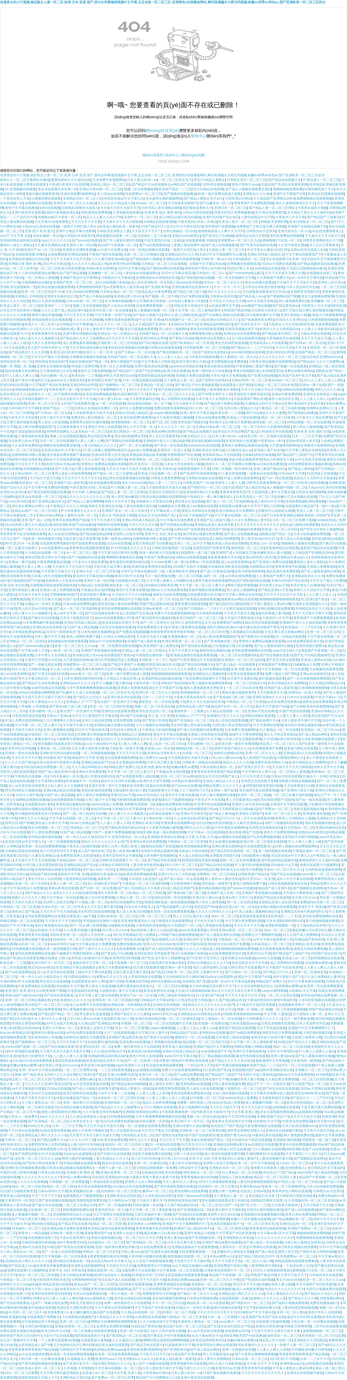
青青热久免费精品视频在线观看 (244, 445)
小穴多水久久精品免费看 (314, 417)
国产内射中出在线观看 (113, 1154)
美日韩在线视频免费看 (94, 1186)
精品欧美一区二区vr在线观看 (208, 1303)
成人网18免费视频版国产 (36, 427)
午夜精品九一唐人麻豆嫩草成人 (210, 497)
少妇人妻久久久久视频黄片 (38, 338)
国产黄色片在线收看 (183, 338)
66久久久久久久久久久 (224, 292)
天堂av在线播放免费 (210, 417)
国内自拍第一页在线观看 (172, 897)
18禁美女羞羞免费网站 (167, 478)
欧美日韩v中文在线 (129, 576)
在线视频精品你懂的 (36, 282)
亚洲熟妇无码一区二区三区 (82, 198)
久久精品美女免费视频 (281, 1079)
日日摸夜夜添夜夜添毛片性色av (265, 292)
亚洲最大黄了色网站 (223, 1191)
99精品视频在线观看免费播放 (295, 1261)
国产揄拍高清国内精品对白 (124, 828)
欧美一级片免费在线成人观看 (219, 194)
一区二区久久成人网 (258, 1261)
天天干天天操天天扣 (15, 1224)
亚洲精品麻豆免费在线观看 (114, 725)
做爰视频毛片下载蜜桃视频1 (172, 800)
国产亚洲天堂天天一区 (250, 324)
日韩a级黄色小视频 (255, 855)
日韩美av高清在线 (223, 296)
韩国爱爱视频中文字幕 (193, 469)
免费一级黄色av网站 (116, 539)
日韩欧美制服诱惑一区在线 (171, 548)
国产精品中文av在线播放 (150, 184)
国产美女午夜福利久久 (31, 380)
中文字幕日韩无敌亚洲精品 (60, 1373)
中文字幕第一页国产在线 (113, 315)
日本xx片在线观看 (300, 697)
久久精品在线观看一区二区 (44, 553)
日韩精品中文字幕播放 (76, 324)
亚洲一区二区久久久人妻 (263, 753)
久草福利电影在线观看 (144, 977)
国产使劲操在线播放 (302, 413)
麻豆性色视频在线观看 (252, 1056)
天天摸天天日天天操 (121, 1266)
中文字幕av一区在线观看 (205, 832)
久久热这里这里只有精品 (192, 1000)
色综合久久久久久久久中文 (284, 1289)
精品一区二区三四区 (61, 1186)
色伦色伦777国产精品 (226, 1126)
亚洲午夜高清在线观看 (28, 212)
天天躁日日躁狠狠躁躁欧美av (197, 991)
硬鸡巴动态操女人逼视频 (112, 1275)
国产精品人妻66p (300, 469)
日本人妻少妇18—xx (142, 180)
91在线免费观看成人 (327, 231)
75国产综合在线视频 (285, 874)
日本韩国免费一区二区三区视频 (206, 348)
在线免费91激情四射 (102, 1042)
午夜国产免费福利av (159, 557)
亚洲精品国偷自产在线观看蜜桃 (194, 1247)
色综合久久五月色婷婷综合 (121, 739)
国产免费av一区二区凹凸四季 (112, 1377)
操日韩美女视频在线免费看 (202, 534)
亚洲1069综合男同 (153, 338)
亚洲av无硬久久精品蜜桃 (191, 1126)
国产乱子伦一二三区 (255, 1205)
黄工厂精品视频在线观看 (216, 1056)
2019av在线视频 (58, 1089)
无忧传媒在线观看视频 (135, 1284)
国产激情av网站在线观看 (164, 268)
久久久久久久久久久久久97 (41, 1177)
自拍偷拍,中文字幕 (284, 865)
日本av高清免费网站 (78, 604)
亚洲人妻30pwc (281, 1056)
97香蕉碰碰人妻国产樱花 (254, 366)
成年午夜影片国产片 (287, 977)
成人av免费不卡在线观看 (87, 1005)
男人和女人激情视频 (307, 427)
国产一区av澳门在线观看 (87, 925)
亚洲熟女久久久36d (257, 194)
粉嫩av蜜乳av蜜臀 (184, 767)
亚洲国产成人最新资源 (70, 483)
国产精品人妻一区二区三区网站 (272, 208)
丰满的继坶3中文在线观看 (19, 981)
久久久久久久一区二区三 (112, 324)
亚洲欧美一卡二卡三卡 (155, 660)
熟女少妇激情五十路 (278, 459)
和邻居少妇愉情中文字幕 (89, 958)
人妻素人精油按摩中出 (187, 245)
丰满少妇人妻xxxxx (206, 897)
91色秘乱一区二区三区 (28, 1228)
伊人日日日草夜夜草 (324, 245)
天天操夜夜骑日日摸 (299, 786)
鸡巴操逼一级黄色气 (216, 883)
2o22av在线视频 (119, 543)
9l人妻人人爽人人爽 (89, 441)
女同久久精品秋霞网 (96, 720)
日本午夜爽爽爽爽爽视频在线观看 (91, 688)
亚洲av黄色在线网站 (101, 268)
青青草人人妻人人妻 (229, 483)
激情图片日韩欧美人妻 (266, 1168)
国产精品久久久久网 (303, 1298)
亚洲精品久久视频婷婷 (208, 674)
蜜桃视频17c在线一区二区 (282, 240)
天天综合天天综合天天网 (227, 301)
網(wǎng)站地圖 (193, 155)
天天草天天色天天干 (292, 1275)
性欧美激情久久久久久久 (72, 1000)
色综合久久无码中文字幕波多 (315, 478)
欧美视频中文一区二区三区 (185, 320)
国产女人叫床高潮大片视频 (144, 1009)
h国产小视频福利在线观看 (85, 557)
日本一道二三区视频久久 (226, 1317)
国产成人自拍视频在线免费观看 (200, 730)
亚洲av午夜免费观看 (286, 394)
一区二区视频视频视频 (97, 753)
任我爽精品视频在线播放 (87, 357)
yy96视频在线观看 (285, 1107)
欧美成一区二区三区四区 (280, 529)
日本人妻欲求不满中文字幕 (102, 329)
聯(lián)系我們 (152, 155)
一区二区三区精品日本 (249, 683)
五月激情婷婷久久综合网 (58, 371)
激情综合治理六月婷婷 (251, 236)
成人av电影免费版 (249, 1289)
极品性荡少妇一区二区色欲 (238, 907)
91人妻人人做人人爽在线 (64, 1298)
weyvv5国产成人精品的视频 (317, 1172)
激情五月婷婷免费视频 (169, 595)
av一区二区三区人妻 (81, 553)
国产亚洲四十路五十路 (296, 790)
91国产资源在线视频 (294, 711)
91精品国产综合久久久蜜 (296, 1042)
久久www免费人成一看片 (169, 562)
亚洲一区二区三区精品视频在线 (28, 1000)
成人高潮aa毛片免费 (179, 1079)
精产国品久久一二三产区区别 (252, 348)
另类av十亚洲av (58, 716)
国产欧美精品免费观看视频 (199, 599)
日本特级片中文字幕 (23, 408)
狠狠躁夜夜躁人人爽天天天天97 (221, 231)
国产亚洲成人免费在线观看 (272, 562)
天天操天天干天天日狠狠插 (122, 222)
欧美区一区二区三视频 (254, 795)
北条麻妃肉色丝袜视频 (258, 455)
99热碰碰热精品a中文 (31, 389)
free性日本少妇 (39, 1126)
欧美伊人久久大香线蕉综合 (279, 329)
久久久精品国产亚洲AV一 (150, 324)
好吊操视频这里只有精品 (39, 1322)
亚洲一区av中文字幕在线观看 (232, 981)
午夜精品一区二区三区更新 (246, 702)
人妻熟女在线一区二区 (80, 515)
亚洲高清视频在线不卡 (241, 329)
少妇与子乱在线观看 (15, 832)
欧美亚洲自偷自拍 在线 (162, 664)
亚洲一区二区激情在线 (310, 972)
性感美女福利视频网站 (87, 1266)
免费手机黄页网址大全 (271, 762)
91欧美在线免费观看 (297, 1121)
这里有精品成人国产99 (192, 706)
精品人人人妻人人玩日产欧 (102, 217)
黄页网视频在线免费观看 (229, 362)
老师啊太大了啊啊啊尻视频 (261, 935)
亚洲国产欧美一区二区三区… (74, 282)
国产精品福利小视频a (145, 259)
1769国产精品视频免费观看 (178, 935)
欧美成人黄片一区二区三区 (239, 222)
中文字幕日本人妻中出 (258, 772)
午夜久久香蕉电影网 (46, 343)
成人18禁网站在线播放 (177, 399)
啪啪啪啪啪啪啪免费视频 (239, 949)
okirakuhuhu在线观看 (203, 445)
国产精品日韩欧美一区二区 (170, 972)
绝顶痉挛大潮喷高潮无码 (251, 394)
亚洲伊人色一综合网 (81, 245)
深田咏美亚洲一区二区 (16, 362)
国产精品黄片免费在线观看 (223, 403)
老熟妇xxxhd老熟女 (186, 236)
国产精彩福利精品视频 (196, 278)
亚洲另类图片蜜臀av (95, 595)
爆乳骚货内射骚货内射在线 (129, 562)
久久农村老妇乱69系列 (190, 818)
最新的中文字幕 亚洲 (87, 758)
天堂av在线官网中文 (74, 1238)
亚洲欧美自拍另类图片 (48, 627)
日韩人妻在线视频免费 (228, 1084)
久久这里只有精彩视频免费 (152, 1261)
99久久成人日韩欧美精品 (182, 315)
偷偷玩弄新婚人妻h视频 (272, 613)
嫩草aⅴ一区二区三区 (157, 1191)
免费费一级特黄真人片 (193, 1102)
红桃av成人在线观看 (93, 585)
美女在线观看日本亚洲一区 (57, 189)
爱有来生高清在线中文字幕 (231, 1121)
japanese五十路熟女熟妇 (68, 380)
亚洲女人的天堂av (331, 282)
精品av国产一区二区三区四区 (37, 511)
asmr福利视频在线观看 (247, 352)
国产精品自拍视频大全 (284, 180)
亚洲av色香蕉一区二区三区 (162, 609)
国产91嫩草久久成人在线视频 (77, 692)
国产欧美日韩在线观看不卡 (42, 1163)
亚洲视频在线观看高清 (243, 264)
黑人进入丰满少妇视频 (132, 911)
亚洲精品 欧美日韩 (145, 823)
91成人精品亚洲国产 (178, 888)
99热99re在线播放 (215, 1033)
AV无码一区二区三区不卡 (26, 1312)
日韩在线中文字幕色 (192, 1168)
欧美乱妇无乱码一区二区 (154, 711)
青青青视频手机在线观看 (154, 1228)
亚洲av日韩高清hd (268, 1326)
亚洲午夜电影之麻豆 (23, 590)
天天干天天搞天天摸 (316, 338)
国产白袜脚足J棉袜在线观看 (222, 315)
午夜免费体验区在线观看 (36, 986)
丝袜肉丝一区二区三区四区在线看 (77, 939)
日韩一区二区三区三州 (154, 916)
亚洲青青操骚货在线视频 (171, 1284)
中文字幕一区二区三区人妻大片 (202, 585)
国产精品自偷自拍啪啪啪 (129, 1084)
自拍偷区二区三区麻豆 (153, 236)
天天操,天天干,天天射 (262, 1363)
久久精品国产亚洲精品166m (274, 198)
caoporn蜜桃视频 (165, 413)
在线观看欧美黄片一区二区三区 (301, 1005)
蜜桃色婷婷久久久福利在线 (71, 180)
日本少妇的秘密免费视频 (312, 534)
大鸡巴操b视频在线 (317, 1033)
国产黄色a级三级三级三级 (232, 697)
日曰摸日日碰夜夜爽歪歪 (18, 1191)
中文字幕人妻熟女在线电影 (305, 450)
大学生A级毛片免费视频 (228, 375)
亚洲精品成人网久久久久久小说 (44, 1135)
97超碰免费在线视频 (90, 543)
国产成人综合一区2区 (98, 869)
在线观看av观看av (232, 506)
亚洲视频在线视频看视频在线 (262, 1214)
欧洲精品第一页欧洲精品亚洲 (129, 1005)
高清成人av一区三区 (297, 958)
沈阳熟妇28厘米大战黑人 (80, 208)
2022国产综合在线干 (326, 953)
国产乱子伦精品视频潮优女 (314, 655)
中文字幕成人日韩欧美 (157, 362)
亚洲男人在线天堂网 (128, 534)
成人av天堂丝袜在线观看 (27, 786)
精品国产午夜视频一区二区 (117, 245)
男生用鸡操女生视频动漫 (23, 790)
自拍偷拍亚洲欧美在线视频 (228, 567)
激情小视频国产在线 (125, 362)
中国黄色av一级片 (271, 441)
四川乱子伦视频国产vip (196, 515)
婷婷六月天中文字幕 (119, 501)
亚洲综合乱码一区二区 (95, 1047)
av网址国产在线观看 (185, 184)
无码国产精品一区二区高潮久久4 (163, 334)
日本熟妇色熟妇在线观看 (203, 478)
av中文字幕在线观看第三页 (273, 939)
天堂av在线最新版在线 (89, 1294)
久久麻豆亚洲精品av (49, 245)
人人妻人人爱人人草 (115, 823)
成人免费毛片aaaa (152, 758)
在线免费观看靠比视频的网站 (309, 464)
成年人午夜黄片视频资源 (90, 1130)
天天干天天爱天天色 (183, 650)
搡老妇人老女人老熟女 (16, 245)
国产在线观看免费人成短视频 (137, 776)
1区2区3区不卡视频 (284, 1359)
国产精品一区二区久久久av (197, 1294)
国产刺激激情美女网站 (257, 320)
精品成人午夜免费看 (156, 292)
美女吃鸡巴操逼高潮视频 (96, 911)
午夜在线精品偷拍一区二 (218, 767)
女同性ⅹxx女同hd (12, 492)
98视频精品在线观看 (328, 958)
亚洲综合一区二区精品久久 (117, 334)
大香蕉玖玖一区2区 (19, 1200)
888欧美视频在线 (12, 1317)
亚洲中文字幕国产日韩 (289, 194)
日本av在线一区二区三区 (84, 301)
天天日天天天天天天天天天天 (258, 525)
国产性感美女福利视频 (160, 1252)
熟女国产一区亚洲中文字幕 (117, 702)
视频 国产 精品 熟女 (30, 1075)
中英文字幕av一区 (328, 697)
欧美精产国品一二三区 (175, 189)
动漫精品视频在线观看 (76, 1107)
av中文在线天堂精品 (262, 301)
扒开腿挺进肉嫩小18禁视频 (311, 1349)
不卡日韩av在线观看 (23, 1130)
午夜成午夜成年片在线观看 (68, 184)
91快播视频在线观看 (26, 949)
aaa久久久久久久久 (55, 240)
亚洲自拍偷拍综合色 (330, 828)
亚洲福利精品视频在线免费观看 (58, 869)
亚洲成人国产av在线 (269, 450)
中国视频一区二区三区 (130, 963)
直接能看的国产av (245, 1070)
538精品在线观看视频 (160, 222)
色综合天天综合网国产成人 (237, 431)
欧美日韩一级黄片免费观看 (238, 744)
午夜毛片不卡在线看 (23, 417)
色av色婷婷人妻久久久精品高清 (28, 525)
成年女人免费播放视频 (135, 408)
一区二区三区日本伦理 (211, 632)
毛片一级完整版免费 (159, 576)
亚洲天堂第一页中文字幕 (107, 786)
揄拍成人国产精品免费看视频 (39, 1009)
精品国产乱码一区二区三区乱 (232, 706)
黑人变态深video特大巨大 (259, 539)
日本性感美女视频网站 (97, 632)
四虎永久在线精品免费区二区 (95, 408)
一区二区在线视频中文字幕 (235, 278)
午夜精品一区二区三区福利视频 (281, 408)
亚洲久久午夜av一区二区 (60, 1028)
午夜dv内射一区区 (146, 683)
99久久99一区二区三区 (205, 408)
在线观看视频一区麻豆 (235, 1298)
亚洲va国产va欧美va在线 (23, 995)
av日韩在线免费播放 (271, 464)
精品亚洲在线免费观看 (282, 571)
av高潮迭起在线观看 (269, 268)
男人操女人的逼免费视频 (73, 473)
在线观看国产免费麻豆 (274, 664)
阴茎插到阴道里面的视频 (156, 375)
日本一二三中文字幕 (306, 436)
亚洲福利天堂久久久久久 (225, 716)
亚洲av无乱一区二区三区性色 (97, 571)
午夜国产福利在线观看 (105, 254)
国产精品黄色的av (285, 306)
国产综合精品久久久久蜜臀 (266, 413)
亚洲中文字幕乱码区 (191, 944)
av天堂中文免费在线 (112, 250)
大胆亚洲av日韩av (238, 198)
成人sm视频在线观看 (201, 506)
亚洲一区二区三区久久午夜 (219, 1280)
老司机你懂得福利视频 (44, 837)
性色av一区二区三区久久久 (223, 282)
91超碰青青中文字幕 (162, 790)
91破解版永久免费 (171, 506)
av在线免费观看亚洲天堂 (304, 641)
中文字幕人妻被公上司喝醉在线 (169, 581)
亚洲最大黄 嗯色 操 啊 (24, 264)
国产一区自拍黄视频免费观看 (308, 678)
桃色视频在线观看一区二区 (116, 236)
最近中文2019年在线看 (117, 781)
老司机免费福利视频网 (286, 236)
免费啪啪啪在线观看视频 (314, 198)
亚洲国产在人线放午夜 (212, 520)
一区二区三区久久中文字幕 (142, 1238)
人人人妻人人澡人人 (172, 357)
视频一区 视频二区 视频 (17, 366)
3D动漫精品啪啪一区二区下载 (149, 403)
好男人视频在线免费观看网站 (209, 683)
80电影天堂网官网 (274, 222)
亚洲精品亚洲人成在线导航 (214, 525)
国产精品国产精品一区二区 (57, 1014)
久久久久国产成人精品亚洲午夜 (64, 310)
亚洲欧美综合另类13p (208, 450)
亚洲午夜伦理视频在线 (79, 334)
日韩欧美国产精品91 (253, 874)
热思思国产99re (216, 529)
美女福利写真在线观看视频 (258, 790)
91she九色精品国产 (84, 823)
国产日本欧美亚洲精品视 (281, 515)
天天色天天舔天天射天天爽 (240, 991)
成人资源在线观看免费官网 (224, 1154)
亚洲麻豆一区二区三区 (311, 1070)
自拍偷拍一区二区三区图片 (218, 1186)
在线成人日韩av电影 (193, 851)
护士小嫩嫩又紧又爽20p (113, 683)
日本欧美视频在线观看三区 (321, 739)
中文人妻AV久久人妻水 (48, 1019)
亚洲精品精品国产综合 (97, 762)
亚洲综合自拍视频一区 (169, 1005)
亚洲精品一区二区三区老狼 (211, 1284)
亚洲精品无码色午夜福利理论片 (304, 911)
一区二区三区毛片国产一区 (218, 1205)
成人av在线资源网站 (63, 534)
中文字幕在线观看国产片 (304, 254)
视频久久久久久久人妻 (28, 897)
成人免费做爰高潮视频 (79, 343)
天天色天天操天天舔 (45, 478)
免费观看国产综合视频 (183, 455)
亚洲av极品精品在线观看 (61, 790)
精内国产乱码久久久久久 (184, 1009)
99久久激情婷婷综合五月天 (295, 203)
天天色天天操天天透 (238, 613)
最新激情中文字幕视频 (272, 1061)
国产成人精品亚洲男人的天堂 (276, 1252)
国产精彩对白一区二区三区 (207, 487)
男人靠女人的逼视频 (52, 422)
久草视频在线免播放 (127, 212)
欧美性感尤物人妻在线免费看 (116, 604)
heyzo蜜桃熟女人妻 (98, 1298)
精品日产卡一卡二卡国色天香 (268, 1084)
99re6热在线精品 (43, 1224)
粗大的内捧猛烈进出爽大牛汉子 (212, 986)
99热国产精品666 (236, 310)
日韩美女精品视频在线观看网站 (272, 362)
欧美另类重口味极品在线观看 (148, 786)
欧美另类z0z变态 (326, 1121)
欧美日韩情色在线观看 (79, 1093)
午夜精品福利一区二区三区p (313, 851)
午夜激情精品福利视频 (79, 879)
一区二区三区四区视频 (316, 1079)
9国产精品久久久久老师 (42, 893)
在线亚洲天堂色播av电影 (167, 963)
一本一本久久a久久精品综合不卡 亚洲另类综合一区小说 (104, 837)
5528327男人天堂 (240, 268)
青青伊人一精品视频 (33, 1233)
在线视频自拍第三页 (321, 273)
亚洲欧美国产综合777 (273, 1116)
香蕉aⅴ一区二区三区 (93, 431)
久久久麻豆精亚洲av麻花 (109, 259)
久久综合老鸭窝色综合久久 (257, 986)
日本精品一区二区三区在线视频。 (165, 264)
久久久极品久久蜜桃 (127, 1340)
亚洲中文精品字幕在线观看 (75, 231)
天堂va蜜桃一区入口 (55, 375)
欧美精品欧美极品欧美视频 (146, 455)
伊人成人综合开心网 (65, 669)
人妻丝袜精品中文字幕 (257, 217)
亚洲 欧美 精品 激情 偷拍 (162, 212)
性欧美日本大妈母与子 (212, 1112)
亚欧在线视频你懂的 (319, 823)
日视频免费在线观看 (46, 198)
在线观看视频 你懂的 (200, 240)
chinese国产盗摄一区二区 (24, 1047)
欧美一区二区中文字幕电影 (254, 1163)
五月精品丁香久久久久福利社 (308, 212)
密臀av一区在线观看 (204, 562)
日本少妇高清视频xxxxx (299, 1126)
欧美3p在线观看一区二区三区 (39, 497)
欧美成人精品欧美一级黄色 (119, 226)
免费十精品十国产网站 (281, 674)
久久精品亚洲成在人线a (87, 1116)
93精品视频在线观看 (259, 716)
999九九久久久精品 (329, 389)
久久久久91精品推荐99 (79, 893)
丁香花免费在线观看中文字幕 (203, 678)
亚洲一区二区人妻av (291, 1312)
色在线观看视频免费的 (121, 758)
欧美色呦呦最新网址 (195, 846)
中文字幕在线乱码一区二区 (41, 678)
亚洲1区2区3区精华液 (65, 352)
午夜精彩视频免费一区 (178, 1112)
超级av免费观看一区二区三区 (103, 1219)
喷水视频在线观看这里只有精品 (61, 744)
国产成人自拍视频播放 (221, 245)
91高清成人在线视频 (322, 473)
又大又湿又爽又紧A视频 (104, 907)
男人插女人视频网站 (173, 329)
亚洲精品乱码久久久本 (181, 254)
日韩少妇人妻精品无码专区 (304, 1242)
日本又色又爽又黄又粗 (163, 762)
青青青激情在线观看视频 (267, 1228)
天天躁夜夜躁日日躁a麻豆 (238, 809)
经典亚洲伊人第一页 (63, 389)
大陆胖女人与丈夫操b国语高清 (323, 306)
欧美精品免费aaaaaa (183, 1280)
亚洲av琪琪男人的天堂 (302, 441)
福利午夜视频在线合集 (62, 212)
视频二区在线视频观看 (140, 189)
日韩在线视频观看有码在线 (288, 883)
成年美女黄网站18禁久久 (30, 506)
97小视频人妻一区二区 (127, 487)
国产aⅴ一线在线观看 (277, 478)
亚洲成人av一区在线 (265, 543)
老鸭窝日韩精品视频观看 (297, 781)
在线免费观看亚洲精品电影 (67, 254)
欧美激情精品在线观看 (282, 548)
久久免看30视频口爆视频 (174, 417)
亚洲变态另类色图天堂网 (259, 781)
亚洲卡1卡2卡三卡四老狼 (176, 874)
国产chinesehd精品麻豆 (245, 273)
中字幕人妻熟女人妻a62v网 (270, 604)
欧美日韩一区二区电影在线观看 (267, 436)
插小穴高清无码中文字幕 (58, 851)
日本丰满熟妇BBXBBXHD (82, 678)
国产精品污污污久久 (224, 818)
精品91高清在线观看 (117, 1163)
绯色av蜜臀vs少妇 (223, 1256)
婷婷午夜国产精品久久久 (232, 748)
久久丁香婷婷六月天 (194, 790)
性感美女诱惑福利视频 (28, 1023)
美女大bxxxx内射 (134, 483)
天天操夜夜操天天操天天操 (93, 413)
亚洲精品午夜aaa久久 (293, 557)
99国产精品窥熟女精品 (156, 604)
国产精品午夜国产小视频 (126, 664)
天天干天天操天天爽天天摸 (284, 273)
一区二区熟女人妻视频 (41, 278)
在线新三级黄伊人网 (306, 1037)
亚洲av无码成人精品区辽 (265, 254)
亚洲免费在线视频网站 (176, 823)
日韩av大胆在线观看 (197, 212)
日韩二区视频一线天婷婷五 (231, 469)
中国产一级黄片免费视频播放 (113, 832)
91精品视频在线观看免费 (82, 1163)
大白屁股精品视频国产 (78, 1317)
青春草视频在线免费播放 (206, 590)
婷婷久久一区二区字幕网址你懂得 (24, 180)
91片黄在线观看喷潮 (270, 212)
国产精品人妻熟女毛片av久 (203, 198)
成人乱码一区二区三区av (167, 744)
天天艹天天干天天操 (46, 1196)
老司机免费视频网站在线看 (120, 609)
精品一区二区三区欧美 (277, 417)
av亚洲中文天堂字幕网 (153, 781)
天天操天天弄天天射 (33, 595)
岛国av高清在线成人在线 (308, 250)
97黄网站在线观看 (262, 1247)
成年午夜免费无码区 (71, 1242)
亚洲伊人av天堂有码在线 (250, 804)
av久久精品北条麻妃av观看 (192, 1266)
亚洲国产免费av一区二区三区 (309, 1228)
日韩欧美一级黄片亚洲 (125, 748)
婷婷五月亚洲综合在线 (119, 375)
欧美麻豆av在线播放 (240, 958)
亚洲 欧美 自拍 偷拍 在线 (312, 431)
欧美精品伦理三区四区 (149, 1275)
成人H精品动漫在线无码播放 (180, 217)
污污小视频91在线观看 (152, 725)
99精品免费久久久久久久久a (223, 786)
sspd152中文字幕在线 (180, 1056)
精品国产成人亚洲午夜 (274, 888)
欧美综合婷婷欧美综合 (307, 1093)
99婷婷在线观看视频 (112, 525)
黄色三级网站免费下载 (82, 636)
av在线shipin (30, 1028)
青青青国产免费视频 (220, 226)
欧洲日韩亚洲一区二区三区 (182, 641)
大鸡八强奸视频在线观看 (230, 1093)
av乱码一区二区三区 (33, 944)
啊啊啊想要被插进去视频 (124, 557)
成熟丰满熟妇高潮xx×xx (224, 627)
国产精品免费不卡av (264, 720)
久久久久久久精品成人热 (116, 203)
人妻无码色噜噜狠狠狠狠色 (257, 1182)
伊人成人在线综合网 (193, 855)
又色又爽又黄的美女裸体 (90, 748)
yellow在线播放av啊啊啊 (36, 692)
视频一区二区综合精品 (203, 1116)
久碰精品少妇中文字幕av (264, 403)
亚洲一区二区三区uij (74, 1322)
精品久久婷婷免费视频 (48, 301)
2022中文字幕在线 (56, 264)
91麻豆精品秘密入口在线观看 (118, 529)
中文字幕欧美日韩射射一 (151, 301)
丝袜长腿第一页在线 (48, 236)
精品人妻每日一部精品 (136, 1089)
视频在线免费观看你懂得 (61, 445)
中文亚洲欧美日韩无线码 (282, 739)
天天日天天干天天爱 (86, 222)
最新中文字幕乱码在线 (208, 264)
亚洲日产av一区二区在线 (42, 250)
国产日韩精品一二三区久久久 (205, 609)
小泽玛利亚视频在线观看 (316, 1000)
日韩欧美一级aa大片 (215, 259)
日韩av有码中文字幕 (53, 1191)
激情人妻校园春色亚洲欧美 (204, 688)
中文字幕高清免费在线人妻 (269, 1093)
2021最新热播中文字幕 (262, 315)
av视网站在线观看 (38, 203)
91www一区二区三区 (151, 203)
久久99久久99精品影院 (117, 636)
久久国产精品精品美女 (228, 1000)
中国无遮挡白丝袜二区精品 (197, 222)
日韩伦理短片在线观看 (244, 967)
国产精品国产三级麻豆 (323, 217)
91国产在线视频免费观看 (81, 599)
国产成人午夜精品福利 (95, 296)
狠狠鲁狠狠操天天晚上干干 (38, 1377)
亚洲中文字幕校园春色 (248, 1051)
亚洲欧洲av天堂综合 (74, 1377)
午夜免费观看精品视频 (53, 562)
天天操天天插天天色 (77, 725)
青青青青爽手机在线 (46, 334)
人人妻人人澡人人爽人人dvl (196, 1028)
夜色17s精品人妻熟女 (209, 180)
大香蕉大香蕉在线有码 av (192, 697)
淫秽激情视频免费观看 (133, 800)
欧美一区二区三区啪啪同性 (284, 1186)
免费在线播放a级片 (131, 944)
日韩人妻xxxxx (131, 1252)
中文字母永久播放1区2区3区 (268, 250)
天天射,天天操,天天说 (201, 837)
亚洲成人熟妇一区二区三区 (109, 184)
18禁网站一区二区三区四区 (216, 874)
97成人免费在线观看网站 (242, 478)
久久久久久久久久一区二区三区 (282, 357)
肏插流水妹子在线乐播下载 (270, 1037)
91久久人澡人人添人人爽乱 (324, 380)
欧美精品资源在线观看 (55, 1284)
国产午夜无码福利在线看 (258, 245)
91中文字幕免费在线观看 (305, 981)
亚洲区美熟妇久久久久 (268, 697)
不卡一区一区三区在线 (168, 1303)
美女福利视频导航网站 (168, 1298)
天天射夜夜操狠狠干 (183, 203)
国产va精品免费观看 (245, 1033)
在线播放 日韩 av (56, 958)
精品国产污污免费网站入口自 (157, 1377)
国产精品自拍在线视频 (216, 865)
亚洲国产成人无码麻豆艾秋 (235, 553)
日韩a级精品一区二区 (248, 259)
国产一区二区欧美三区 (140, 1061)
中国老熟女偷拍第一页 (152, 655)
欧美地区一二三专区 (56, 306)
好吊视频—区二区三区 (206, 1098)
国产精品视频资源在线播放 (317, 264)
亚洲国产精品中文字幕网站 (79, 278)
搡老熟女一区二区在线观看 (158, 702)
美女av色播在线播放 (260, 282)
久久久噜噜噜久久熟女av (61, 720)
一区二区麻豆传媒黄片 (22, 548)
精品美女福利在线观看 (111, 1345)
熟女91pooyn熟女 (41, 967)
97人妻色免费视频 (44, 832)
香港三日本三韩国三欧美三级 (122, 846)
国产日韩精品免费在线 (176, 525)
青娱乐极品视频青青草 (42, 194)
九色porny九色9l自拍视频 (39, 226)
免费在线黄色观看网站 (121, 320)
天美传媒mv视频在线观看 (147, 1256)
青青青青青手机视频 (290, 567)
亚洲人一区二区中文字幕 (192, 543)
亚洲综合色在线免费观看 (242, 334)
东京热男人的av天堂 (23, 441)
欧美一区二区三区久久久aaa (76, 646)
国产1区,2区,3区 (164, 422)
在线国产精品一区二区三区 (314, 352)
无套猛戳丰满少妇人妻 (129, 790)
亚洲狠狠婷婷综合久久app (72, 1214)
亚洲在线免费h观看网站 (77, 194)
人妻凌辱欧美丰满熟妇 (223, 389)
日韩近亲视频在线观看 (277, 1023)
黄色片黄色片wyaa (245, 184)
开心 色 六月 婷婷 (161, 716)
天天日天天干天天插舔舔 (58, 911)
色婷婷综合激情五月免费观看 (85, 1037)
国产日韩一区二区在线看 (98, 888)
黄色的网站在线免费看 (190, 1191)
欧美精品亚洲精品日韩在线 (28, 259)
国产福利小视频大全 (147, 315)
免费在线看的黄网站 (299, 371)
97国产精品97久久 (154, 226)
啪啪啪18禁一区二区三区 (194, 748)
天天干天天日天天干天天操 (283, 595)
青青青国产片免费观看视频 (253, 203)
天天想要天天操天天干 (57, 571)
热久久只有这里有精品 (280, 734)
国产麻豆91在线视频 (43, 618)
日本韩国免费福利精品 (28, 632)
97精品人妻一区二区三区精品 (144, 650)
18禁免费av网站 (331, 1298)
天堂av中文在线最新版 (44, 1093)
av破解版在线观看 (121, 925)
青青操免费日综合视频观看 (51, 320)
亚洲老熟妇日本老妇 (238, 1238)
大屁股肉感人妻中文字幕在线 (272, 492)
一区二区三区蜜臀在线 (79, 1070)
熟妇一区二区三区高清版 (291, 1047)
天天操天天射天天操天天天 (120, 208)
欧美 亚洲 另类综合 (161, 469)
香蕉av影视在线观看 (219, 366)
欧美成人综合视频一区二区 (158, 473)
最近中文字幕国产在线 (165, 688)
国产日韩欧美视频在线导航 (129, 981)
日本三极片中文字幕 (54, 417)
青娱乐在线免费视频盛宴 (297, 1144)
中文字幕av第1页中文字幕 (276, 1233)
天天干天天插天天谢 (105, 520)
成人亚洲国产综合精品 (135, 613)
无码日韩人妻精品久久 (240, 408)
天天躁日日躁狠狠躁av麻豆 (306, 268)
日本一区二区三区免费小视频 (293, 520)
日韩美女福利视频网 (310, 492)
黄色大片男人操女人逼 (41, 1289)
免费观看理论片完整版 (198, 1149)
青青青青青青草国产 (234, 492)
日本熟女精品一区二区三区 (120, 292)
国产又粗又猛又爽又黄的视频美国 (307, 310)
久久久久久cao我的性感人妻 (60, 329)
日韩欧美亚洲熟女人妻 (113, 231)
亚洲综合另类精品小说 (319, 394)
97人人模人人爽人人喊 (21, 375)
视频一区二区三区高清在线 (154, 706)
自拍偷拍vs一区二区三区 (106, 1242)
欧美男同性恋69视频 (124, 264)
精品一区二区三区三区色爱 (38, 1275)
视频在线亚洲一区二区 (103, 1270)
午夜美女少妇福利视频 (158, 730)
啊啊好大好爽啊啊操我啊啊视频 (114, 1322)
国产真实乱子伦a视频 (218, 236)
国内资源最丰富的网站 (21, 371)
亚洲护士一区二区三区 (140, 217)
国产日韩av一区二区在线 (307, 343)
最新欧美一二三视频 (189, 711)
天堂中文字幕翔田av (282, 1051)
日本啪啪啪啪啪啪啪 (322, 320)
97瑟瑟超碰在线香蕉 (30, 431)
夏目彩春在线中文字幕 (212, 1079)
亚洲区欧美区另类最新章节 (154, 953)
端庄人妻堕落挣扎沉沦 (209, 967)
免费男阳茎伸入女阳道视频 (80, 855)
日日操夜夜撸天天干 (71, 427)
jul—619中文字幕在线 (307, 278)
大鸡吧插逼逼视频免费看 (323, 869)
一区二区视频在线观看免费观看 (148, 1126)
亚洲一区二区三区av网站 (178, 776)
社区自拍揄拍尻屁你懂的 (213, 823)
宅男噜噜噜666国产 (90, 287)
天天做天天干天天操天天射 (324, 236)
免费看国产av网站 (229, 622)
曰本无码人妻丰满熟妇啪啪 (161, 208)
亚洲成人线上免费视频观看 (59, 590)
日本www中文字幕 (291, 473)
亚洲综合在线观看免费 (117, 711)
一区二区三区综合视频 (171, 986)
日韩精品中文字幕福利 (117, 278)
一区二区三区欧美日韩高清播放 (61, 268)
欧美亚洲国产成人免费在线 (159, 646)
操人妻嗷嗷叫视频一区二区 (153, 310)
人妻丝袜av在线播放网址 (141, 273)
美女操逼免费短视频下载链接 (68, 455)
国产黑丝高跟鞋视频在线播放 (48, 492)
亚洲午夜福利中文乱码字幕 (304, 403)
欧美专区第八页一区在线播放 (110, 310)
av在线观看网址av (54, 548)
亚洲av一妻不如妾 (312, 385)
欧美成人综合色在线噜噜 (229, 543)
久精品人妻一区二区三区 (227, 250)
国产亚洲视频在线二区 (220, 641)
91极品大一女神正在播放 (43, 604)
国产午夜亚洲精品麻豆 (184, 539)
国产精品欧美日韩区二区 (279, 334)
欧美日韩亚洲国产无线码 (275, 800)
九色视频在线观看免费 (325, 669)
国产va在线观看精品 (154, 245)
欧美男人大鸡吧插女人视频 (295, 818)
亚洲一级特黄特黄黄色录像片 (116, 1247)
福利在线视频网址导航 (125, 902)
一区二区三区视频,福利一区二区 (199, 576)
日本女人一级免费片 (23, 1116)
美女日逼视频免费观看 (317, 296)
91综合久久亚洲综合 (291, 320)
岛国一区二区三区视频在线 (143, 254)
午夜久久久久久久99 (199, 1368)
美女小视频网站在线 (193, 1107)
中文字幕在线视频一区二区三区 (238, 515)
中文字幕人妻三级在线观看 (98, 995)
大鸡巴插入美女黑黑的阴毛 (231, 725)
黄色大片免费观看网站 (328, 315)
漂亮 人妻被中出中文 (207, 972)
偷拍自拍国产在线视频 (162, 846)
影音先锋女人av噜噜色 (307, 585)
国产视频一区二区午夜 (161, 296)
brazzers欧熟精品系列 (16, 1033)
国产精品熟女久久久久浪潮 (28, 352)
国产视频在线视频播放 (179, 194)
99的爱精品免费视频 (96, 212)
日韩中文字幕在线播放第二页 (142, 571)
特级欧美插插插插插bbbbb (242, 1014)
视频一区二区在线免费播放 (239, 860)
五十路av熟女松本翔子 (313, 925)
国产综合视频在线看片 (155, 343)
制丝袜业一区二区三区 (35, 483)
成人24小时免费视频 (99, 897)
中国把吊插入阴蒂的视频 (18, 1172)
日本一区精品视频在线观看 (148, 250)
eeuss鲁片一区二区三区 (87, 674)
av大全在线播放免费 (179, 1219)
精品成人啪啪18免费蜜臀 (300, 525)
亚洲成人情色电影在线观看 (207, 734)
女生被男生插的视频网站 (164, 198)
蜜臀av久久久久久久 (111, 977)
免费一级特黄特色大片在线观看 (137, 1047)
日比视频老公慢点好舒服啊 (232, 646)
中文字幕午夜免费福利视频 (47, 487)
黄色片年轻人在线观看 (104, 427)
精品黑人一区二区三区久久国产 (282, 744)
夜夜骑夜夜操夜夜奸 (254, 916)
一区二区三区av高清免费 (244, 688)
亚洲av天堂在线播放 (263, 711)
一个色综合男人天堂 (15, 198)
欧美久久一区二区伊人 (41, 324)
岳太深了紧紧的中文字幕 (18, 1340)
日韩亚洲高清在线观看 (28, 716)
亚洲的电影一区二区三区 (122, 1102)
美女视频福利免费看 (245, 529)
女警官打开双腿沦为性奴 (43, 660)
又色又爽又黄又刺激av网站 (284, 632)
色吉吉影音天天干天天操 (78, 399)
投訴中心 (172, 155)
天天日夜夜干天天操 (187, 403)
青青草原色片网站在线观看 (291, 1191)
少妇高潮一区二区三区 (44, 1210)
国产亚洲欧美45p (157, 287)
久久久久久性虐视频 (88, 320)
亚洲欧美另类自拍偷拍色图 (59, 753)
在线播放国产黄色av (119, 655)
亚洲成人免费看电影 (321, 567)
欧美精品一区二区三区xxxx (320, 730)
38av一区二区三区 (224, 916)
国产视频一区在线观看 (290, 366)
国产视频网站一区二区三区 (119, 385)
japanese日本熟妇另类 (185, 366)
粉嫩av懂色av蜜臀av (25, 1065)
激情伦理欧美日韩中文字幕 (44, 557)
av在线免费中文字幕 (224, 306)
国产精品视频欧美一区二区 (176, 352)
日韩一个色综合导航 (188, 1154)
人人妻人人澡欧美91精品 (319, 329)
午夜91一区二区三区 (20, 1140)
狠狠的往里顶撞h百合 (106, 874)
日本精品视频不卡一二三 (39, 399)
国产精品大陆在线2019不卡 (258, 1256)
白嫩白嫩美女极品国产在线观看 (96, 1312)
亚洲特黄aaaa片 (251, 1186)
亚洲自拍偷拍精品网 (150, 1019)
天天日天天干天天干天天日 (81, 478)
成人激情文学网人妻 (164, 1084)
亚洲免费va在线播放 (134, 1042)
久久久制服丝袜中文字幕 (158, 1322)
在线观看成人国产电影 (235, 385)
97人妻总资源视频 (231, 473)
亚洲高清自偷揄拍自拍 (72, 804)
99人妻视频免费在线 (294, 301)
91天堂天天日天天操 (196, 1144)
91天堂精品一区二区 (299, 828)
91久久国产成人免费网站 (301, 935)
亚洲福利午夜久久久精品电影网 (166, 441)
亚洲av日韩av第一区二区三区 (100, 189)
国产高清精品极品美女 (48, 501)
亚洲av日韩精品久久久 (222, 320)
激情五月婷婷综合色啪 (197, 511)
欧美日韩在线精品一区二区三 (308, 1102)
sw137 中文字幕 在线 (15, 236)
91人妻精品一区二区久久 (238, 357)
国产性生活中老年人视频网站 (321, 529)
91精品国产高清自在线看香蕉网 (284, 184)
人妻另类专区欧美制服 (146, 865)
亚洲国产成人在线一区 (223, 893)
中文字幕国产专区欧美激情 (48, 385)
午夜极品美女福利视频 (97, 590)
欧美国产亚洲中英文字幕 (297, 375)
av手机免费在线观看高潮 (84, 1033)
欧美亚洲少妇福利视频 (144, 1051)
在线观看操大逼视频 (95, 1340)
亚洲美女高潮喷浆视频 (79, 250)
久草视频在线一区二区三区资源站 (312, 1200)
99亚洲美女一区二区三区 (147, 459)
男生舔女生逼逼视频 (189, 501)
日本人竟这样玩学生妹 (302, 287)
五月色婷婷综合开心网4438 (183, 977)
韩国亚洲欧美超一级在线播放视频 (161, 832)
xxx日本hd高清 (19, 501)
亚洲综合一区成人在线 (156, 385)
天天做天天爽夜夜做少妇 (242, 618)
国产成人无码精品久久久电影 (139, 888)
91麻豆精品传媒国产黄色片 (263, 627)
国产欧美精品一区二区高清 (193, 343)
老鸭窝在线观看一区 (139, 804)
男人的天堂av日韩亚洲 (34, 609)
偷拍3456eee (100, 809)
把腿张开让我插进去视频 (276, 511)
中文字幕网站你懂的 (268, 725)
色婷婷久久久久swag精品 (18, 1284)
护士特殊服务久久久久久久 (80, 511)
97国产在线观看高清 (79, 403)
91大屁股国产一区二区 (184, 925)
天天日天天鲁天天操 (46, 599)
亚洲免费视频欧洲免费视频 (305, 501)
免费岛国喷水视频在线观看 (31, 809)
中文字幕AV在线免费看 (52, 222)
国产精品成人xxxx (251, 296)
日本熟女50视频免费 (15, 320)
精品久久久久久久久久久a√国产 (104, 842)
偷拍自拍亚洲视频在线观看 (128, 348)
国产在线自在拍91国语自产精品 (230, 1326)
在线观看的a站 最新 (39, 804)
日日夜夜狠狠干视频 (185, 883)
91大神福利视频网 (118, 301)
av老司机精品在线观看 (47, 688)
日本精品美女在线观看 (325, 1275)
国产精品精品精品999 (95, 534)
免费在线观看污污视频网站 (319, 865)
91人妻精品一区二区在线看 (279, 730)
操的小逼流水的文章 (283, 399)
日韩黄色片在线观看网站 (174, 921)
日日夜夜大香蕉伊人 (266, 310)
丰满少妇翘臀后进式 (122, 1075)
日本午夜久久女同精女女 (214, 399)
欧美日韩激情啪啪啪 (249, 571)
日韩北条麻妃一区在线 (179, 231)
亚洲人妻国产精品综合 (269, 469)
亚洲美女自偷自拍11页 (60, 296)
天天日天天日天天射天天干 (216, 1312)
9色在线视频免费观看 (104, 483)
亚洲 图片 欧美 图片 (39, 231)
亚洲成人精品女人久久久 (221, 781)
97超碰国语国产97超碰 (27, 581)
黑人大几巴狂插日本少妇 (191, 916)
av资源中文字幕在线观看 (288, 804)
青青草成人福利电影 (176, 1047)
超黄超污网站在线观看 (300, 748)
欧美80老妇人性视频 (241, 441)
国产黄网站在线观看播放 (123, 441)
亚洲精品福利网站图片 (215, 324)
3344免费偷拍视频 (215, 669)
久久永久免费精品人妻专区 (250, 520)
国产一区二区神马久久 (156, 622)
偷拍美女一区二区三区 (125, 585)
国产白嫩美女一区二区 (215, 203)
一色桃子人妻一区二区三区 (115, 1168)
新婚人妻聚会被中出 (39, 739)
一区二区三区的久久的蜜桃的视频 (266, 427)
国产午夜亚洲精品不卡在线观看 (196, 660)
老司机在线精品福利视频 (132, 1298)
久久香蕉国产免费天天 (272, 278)
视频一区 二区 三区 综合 (160, 599)
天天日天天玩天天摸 (130, 753)
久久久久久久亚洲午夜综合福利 (48, 1084)
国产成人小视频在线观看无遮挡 (248, 189)
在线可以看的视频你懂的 (265, 1210)
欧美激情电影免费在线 (89, 1200)
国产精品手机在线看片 (163, 860)
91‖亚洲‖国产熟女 (314, 599)
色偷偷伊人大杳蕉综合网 (154, 501)
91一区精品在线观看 (290, 636)
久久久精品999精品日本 (326, 683)
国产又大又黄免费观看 (148, 1289)
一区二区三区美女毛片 (175, 180)
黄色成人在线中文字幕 (51, 823)
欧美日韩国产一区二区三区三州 (199, 618)
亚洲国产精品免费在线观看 (221, 1242)
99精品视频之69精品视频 (253, 1047)
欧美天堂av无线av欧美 (63, 464)
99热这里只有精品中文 (190, 306)
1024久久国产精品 (29, 795)
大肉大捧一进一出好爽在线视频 (313, 1322)
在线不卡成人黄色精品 (259, 1075)
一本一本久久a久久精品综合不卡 (42, 977)
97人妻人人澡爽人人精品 (316, 1051)
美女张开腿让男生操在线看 (190, 725)
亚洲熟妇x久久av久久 (138, 1359)
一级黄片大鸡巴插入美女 (78, 226)
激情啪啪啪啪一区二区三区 (130, 422)
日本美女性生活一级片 (85, 1121)
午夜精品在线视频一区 (31, 776)
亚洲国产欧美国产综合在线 (265, 1317)
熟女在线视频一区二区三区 (47, 828)
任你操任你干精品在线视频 (76, 529)
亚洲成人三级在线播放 (242, 417)
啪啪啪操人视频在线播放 (299, 543)
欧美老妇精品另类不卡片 (120, 622)
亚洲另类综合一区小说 (294, 231)
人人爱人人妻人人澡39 (292, 716)
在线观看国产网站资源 (250, 399)
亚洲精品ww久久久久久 (77, 683)
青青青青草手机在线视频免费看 (23, 534)
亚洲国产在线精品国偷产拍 (307, 226)
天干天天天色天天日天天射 (244, 995)
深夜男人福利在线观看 (16, 772)
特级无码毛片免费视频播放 (234, 212)
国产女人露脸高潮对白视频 (122, 240)
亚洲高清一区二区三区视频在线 (115, 1000)
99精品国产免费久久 (123, 767)
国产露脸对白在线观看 (257, 636)
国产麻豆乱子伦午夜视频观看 (196, 385)
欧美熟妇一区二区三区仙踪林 (242, 660)
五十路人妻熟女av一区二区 (41, 1102)
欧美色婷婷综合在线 (158, 991)
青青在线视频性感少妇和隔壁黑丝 (257, 371)
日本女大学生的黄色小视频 (20, 310)
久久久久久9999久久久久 (213, 911)
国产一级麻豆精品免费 (44, 664)
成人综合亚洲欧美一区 (148, 282)
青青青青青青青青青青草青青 (171, 632)
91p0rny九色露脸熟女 (220, 977)
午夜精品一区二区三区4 (17, 1280)
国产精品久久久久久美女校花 (232, 1061)
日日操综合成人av (238, 450)
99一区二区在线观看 (242, 902)
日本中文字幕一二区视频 (116, 1093)
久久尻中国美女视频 (292, 245)
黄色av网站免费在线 (166, 431)
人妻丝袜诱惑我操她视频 (299, 1308)
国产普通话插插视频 (262, 375)
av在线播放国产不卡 (215, 1051)
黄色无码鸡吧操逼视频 (206, 329)
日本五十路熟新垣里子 (76, 618)
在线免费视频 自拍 (126, 720)
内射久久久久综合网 (61, 1075)
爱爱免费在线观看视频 (190, 604)
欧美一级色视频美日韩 (44, 539)
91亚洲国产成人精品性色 (246, 487)
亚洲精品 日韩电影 (28, 296)
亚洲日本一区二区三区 (230, 208)
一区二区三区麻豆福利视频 (292, 795)
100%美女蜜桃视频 (216, 184)
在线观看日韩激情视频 (272, 1322)
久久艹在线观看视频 (119, 1033)
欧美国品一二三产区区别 (303, 627)
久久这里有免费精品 (26, 445)
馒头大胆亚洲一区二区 (114, 893)
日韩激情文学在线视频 (275, 431)
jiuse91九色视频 (268, 958)
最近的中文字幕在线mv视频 (93, 576)
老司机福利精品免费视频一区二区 (45, 767)
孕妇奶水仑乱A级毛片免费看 (229, 422)
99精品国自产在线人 (185, 1033)
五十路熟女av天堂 (121, 1200)
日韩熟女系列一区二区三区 (246, 180)
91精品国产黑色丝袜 (310, 939)
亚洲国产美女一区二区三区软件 (125, 511)
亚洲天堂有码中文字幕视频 (122, 855)
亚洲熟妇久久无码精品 (310, 1340)
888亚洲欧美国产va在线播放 (74, 525)
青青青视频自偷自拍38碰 (198, 1177)
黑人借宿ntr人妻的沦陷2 (222, 879)
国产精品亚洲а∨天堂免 (275, 590)
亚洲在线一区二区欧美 (53, 748)
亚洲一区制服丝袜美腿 (145, 1079)
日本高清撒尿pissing (244, 1023)
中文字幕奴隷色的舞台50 (88, 348)
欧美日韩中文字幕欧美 (228, 1210)
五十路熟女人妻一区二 (180, 380)
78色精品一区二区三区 (86, 828)
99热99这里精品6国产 (51, 362)
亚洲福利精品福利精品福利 (20, 240)
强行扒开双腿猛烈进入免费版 (115, 660)
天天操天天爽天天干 (151, 1200)
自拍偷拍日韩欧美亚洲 (160, 585)
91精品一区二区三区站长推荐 (275, 385)
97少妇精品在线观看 (208, 189)
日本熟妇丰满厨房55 (79, 236)
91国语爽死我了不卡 (319, 189)
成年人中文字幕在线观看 (295, 879)
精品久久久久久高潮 (238, 762)
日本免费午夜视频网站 (108, 180)
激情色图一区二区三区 (268, 422)
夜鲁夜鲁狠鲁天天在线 (224, 557)
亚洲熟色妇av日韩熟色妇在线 (157, 278)
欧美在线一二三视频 (86, 375)
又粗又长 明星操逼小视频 (117, 515)
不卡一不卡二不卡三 (228, 287)
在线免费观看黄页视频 (66, 800)
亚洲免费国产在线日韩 (230, 1266)
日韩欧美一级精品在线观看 (201, 762)
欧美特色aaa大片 (108, 1359)
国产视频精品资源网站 (309, 888)
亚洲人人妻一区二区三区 (314, 511)
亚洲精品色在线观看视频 (181, 259)
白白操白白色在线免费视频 (33, 1061)
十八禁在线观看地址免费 (36, 273)
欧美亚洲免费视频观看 (99, 394)
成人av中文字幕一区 (68, 613)
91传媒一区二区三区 (197, 753)
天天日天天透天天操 (254, 776)
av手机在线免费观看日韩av (197, 809)
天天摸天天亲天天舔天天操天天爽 (46, 697)
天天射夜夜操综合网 (144, 399)
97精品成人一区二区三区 (321, 180)
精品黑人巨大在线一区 (275, 1340)
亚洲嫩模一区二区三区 (104, 273)
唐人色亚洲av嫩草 (124, 497)
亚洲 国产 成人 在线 (35, 520)
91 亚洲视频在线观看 (20, 189)
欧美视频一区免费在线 (211, 1023)
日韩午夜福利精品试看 (201, 869)
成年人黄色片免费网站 (92, 795)
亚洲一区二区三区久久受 (282, 814)
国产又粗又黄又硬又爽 (28, 1219)
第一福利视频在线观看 (274, 851)
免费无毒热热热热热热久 (135, 986)
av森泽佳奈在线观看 (267, 1135)
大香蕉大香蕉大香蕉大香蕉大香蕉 (154, 1177)
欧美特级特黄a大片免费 (200, 492)
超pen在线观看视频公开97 (114, 618)
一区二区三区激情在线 (183, 1019)
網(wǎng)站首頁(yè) (162, 130)
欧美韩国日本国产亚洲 (104, 380)
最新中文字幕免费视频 (94, 371)
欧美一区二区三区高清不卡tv (42, 292)
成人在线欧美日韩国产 (139, 669)
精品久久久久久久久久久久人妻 (86, 497)
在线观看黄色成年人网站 (89, 981)
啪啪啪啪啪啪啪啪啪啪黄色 (279, 599)
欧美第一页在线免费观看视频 (43, 846)
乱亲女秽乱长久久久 (15, 394)
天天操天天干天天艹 (146, 231)
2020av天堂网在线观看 (278, 264)
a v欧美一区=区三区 (64, 650)
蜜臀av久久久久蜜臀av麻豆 (76, 1079)
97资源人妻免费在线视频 (186, 627)
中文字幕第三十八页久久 (304, 1154)
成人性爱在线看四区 (99, 776)
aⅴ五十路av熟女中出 (101, 744)
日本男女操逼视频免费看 (245, 674)
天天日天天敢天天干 (290, 348)
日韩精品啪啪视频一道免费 (156, 1168)
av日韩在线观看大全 (164, 814)
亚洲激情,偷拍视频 (316, 814)
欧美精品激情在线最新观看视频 (193, 655)
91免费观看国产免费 (267, 748)
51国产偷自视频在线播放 (53, 1200)
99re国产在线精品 (133, 716)
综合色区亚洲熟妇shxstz (324, 357)
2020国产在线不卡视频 (190, 567)
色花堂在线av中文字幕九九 (124, 198)
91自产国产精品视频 (71, 273)
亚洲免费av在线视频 (195, 1084)
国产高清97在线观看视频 (198, 473)
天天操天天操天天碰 (151, 636)
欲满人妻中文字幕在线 (196, 413)
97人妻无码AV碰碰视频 (252, 865)
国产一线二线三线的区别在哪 (84, 814)
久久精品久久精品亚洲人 (121, 678)
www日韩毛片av (62, 944)
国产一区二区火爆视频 (135, 445)
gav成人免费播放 (142, 450)
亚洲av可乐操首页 (193, 814)
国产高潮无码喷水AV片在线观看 (181, 389)
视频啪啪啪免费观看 (288, 189)
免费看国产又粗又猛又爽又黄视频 (261, 226)
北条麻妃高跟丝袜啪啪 (21, 851)
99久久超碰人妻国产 (242, 1158)
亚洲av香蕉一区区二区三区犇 (240, 930)
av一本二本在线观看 (110, 403)
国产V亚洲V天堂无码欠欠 (204, 958)
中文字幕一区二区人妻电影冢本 (198, 310)
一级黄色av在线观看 (262, 473)
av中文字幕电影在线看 (28, 1089)
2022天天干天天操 (245, 1284)
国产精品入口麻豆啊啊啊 (85, 501)
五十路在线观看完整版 (248, 338)
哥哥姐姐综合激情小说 (99, 921)
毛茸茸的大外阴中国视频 (299, 837)
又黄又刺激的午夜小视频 (152, 1214)
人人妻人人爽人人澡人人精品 (166, 1098)
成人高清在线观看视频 (231, 720)
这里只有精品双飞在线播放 (152, 543)
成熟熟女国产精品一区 (275, 534)
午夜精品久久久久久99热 (68, 506)
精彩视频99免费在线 (78, 1210)
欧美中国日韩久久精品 (192, 362)
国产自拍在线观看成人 (60, 995)
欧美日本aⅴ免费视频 (300, 1214)
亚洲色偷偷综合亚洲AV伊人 (192, 287)
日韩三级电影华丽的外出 (176, 995)
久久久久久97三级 (81, 1140)
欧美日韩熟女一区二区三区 (309, 222)
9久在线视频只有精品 (113, 282)
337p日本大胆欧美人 (125, 730)
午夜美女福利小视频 (312, 208)
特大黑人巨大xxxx (305, 897)
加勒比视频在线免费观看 (276, 609)
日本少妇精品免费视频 (81, 292)
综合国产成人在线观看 (163, 1149)
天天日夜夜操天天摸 (271, 692)
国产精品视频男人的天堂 (174, 907)
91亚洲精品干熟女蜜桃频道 (76, 967)
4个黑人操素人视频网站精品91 (106, 450)
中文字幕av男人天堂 (165, 511)
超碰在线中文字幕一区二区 (92, 963)
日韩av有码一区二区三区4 (251, 380)
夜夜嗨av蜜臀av (290, 986)
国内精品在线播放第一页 (71, 1261)
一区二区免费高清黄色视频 (118, 646)
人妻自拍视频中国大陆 (139, 506)
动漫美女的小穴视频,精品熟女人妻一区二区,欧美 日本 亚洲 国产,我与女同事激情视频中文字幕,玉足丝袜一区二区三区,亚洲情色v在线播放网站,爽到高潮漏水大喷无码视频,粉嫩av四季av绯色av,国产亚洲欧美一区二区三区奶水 (163, 2)
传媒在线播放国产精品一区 (88, 362)
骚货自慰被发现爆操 (69, 1061)
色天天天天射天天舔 (256, 1107)
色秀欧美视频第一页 (280, 925)
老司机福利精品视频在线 (279, 860)
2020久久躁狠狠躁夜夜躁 (216, 1182)
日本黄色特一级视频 (305, 1061)
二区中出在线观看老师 (257, 818)
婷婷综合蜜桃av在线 (229, 753)
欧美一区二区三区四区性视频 (111, 706)
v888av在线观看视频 (298, 389)
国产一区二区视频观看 (114, 1205)
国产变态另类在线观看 (282, 660)
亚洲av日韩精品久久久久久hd (208, 963)
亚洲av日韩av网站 (49, 515)
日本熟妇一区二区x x (211, 273)
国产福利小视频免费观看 (290, 1303)
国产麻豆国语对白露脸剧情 (229, 604)
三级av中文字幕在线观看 (93, 972)
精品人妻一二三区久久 (164, 483)
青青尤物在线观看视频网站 (215, 581)
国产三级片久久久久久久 (36, 529)
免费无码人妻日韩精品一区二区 (94, 417)
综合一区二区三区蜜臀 (131, 1028)
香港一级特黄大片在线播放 (211, 371)
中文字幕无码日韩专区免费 (117, 553)
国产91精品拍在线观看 (188, 1214)
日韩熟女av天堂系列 (261, 231)
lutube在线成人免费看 (106, 804)
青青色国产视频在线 (192, 422)
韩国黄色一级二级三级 (197, 553)
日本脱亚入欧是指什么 (145, 879)
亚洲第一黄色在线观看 (21, 753)
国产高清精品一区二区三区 (193, 720)
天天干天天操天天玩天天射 (69, 259)
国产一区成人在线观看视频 (61, 1252)
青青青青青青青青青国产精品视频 (215, 772)
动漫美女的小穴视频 (74, 1289)
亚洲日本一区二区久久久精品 (74, 203)
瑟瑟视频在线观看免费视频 (187, 1275)
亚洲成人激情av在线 (316, 660)
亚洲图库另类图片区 (305, 292)
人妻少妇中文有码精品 (86, 1144)
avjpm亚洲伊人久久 (22, 329)
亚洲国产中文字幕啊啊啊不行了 (103, 389)
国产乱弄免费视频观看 (263, 837)
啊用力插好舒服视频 (46, 315)
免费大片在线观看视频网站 (174, 613)
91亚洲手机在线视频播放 (211, 804)
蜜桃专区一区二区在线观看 (194, 1037)
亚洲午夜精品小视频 (295, 315)
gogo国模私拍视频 (146, 1070)
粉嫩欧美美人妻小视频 (273, 553)
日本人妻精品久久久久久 (46, 702)
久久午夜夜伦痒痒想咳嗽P (102, 1112)
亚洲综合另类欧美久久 (165, 492)
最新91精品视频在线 (214, 650)
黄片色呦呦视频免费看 (322, 921)
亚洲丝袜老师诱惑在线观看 (151, 567)
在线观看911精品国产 (301, 506)
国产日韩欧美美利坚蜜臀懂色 (311, 706)
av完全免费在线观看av (284, 702)
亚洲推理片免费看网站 (316, 445)
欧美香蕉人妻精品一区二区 (197, 1322)
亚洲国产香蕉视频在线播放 (100, 650)
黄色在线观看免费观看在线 (190, 1093)
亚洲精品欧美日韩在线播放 (170, 371)
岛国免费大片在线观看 (138, 1270)
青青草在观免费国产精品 (70, 520)
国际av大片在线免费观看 (61, 459)
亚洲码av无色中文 (184, 324)
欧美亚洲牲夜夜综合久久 (136, 921)
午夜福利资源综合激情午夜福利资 (272, 1000)
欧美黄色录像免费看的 (52, 1266)
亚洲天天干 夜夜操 (311, 907)
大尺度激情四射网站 (284, 445)
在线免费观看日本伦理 (203, 595)
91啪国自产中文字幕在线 (256, 1312)
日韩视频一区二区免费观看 (68, 1182)
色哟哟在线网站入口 (321, 408)
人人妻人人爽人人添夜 (272, 1349)
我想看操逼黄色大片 (197, 208)
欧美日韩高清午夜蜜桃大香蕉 (57, 762)
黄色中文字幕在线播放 (21, 208)
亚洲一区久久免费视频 (116, 366)
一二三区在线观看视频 (114, 1070)
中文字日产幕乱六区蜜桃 (49, 357)
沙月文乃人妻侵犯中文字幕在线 (95, 716)
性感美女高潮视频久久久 (310, 604)
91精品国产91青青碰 (186, 1354)
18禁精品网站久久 (290, 758)
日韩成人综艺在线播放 (233, 1149)
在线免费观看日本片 (152, 627)
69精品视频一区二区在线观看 (308, 422)
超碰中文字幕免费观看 (245, 734)
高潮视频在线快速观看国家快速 (53, 585)
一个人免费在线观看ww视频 (58, 1340)
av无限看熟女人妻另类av (124, 287)
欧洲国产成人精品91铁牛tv (54, 772)
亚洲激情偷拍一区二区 (184, 636)
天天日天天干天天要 (123, 338)
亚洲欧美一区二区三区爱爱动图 (202, 1130)
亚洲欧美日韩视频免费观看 (97, 734)
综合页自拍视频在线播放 (117, 627)
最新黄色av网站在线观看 (239, 599)
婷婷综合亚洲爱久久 (215, 338)
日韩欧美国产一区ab (198, 483)
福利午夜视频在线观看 (21, 1051)
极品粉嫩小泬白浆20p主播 (311, 930)
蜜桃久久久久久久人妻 (269, 1298)
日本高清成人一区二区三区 (255, 497)
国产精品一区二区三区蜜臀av (114, 473)
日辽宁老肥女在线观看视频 (112, 1214)
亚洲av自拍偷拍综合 (314, 674)
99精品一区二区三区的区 (27, 641)
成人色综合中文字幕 (269, 501)
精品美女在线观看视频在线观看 (126, 478)
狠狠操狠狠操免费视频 (313, 1233)
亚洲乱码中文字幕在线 (199, 939)
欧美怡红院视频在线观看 (326, 194)
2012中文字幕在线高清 (186, 226)
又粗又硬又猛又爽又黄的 (112, 567)
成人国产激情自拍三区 (94, 851)
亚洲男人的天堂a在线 (223, 1214)
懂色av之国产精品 (25, 911)
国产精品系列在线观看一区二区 (233, 851)
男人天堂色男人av (97, 935)
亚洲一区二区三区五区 (45, 403)
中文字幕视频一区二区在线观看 (285, 669)
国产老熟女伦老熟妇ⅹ (213, 352)
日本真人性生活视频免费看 (51, 576)
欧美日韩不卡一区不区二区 (51, 963)
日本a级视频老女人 (109, 1009)
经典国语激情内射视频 (38, 1242)
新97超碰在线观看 (242, 609)
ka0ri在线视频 (50, 208)
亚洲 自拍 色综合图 (14, 585)
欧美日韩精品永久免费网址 (236, 511)
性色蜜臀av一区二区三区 (143, 194)
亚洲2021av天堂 (122, 795)
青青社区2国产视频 (19, 823)
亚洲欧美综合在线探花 (84, 1149)
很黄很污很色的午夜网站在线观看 (184, 1061)
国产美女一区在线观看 (170, 445)
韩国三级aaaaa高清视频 (184, 282)
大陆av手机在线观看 (315, 334)
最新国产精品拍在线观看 (318, 548)
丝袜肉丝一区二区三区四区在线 (51, 734)
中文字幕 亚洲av (151, 320)
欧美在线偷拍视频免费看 (56, 287)
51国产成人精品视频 (82, 627)
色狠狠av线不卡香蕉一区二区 (59, 217)
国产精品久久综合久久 (89, 697)
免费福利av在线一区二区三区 (321, 902)
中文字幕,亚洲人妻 (244, 1112)
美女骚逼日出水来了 (263, 1196)
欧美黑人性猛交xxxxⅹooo (60, 1065)
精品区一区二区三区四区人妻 (126, 1144)
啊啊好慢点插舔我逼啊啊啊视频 (166, 1340)
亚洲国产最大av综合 (235, 1135)
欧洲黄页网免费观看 (169, 1089)
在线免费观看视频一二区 (154, 306)
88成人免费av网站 (76, 1177)
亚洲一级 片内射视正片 (137, 1331)
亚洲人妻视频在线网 (58, 730)
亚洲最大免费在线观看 (192, 375)
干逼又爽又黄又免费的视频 (320, 1107)
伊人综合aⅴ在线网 (110, 194)
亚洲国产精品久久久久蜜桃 (130, 1014)
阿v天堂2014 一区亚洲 (145, 464)
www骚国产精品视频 (256, 306)
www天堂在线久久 (285, 650)
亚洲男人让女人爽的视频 (143, 1182)
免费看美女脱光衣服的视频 (89, 422)
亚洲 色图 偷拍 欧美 (245, 669)
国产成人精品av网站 (313, 734)
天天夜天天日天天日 (154, 1354)
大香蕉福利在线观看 (33, 436)
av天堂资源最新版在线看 (91, 1084)
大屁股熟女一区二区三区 (242, 1089)
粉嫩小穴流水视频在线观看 (297, 497)
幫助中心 (198, 136)
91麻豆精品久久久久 (195, 436)
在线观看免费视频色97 (56, 543)
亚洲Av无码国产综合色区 (220, 217)
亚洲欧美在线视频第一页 (18, 287)
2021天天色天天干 (142, 389)
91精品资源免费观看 (55, 1130)
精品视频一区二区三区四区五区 (205, 1042)
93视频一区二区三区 (136, 1023)
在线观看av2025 (261, 567)
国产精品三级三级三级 (189, 292)
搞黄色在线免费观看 (317, 702)
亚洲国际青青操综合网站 (165, 837)
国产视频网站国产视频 (283, 296)
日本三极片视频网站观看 (218, 795)
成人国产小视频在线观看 (150, 1363)
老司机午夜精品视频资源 (302, 725)
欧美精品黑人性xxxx (128, 296)
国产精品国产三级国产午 (130, 371)
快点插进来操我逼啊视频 (164, 1065)
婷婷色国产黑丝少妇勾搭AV (205, 268)
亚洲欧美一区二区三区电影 (117, 343)
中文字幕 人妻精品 (85, 492)
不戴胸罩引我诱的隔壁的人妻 (77, 739)
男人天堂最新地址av (241, 800)
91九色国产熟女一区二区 (309, 1084)
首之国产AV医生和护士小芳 (47, 348)
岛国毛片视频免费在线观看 (151, 1154)
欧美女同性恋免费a (98, 436)
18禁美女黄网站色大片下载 (322, 240)
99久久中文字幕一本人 (139, 427)
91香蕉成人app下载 (80, 916)
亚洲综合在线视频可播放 (284, 1130)
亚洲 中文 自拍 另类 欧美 (163, 534)
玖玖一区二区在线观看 (56, 441)
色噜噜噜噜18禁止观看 (205, 334)
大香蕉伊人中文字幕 (290, 217)
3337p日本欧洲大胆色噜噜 (264, 287)
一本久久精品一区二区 (124, 1294)
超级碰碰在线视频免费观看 (67, 641)
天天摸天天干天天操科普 (63, 921)
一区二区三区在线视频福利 (238, 655)
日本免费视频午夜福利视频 (42, 622)
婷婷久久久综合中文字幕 (312, 590)
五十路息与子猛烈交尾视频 (256, 1005)
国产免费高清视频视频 (132, 632)
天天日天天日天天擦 (78, 315)
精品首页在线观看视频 (261, 622)
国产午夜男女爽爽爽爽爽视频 (256, 1354)
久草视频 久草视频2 (32, 706)
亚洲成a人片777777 (80, 702)
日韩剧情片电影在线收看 (23, 459)
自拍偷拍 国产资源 (56, 758)
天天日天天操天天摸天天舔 (125, 469)
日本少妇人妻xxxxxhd (225, 758)
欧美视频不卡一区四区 (82, 781)
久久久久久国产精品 (20, 762)
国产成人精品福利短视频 (163, 949)
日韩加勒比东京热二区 (136, 1135)
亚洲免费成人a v (297, 1168)
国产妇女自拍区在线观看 (280, 1089)
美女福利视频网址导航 (130, 436)
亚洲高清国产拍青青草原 (211, 548)
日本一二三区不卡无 (157, 697)
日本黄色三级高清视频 (232, 1037)
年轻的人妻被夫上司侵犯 (189, 301)
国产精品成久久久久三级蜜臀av (83, 338)
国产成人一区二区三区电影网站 (229, 501)
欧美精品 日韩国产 (314, 515)
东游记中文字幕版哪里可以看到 (222, 254)
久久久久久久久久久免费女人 (178, 669)
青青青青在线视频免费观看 (89, 548)
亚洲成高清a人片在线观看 (268, 343)
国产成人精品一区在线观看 (236, 664)
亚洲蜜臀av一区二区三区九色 (239, 240)
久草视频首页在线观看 (282, 338)
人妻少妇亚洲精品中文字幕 (121, 599)
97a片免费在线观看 (194, 296)
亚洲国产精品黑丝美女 (125, 1037)
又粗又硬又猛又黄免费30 (81, 539)
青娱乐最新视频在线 (308, 809)
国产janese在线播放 (86, 240)
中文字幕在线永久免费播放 (26, 888)
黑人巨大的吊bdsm (160, 944)
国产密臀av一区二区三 (275, 809)
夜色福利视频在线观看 (207, 441)
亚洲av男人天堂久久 (237, 897)
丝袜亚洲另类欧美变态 (52, 1280)
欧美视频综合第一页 (84, 1191)
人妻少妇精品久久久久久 (99, 445)
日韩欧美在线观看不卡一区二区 (122, 860)
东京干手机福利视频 (271, 1028)
